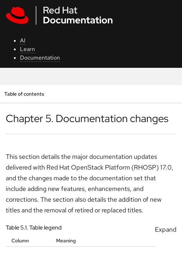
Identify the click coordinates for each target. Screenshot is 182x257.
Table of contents (24, 93)
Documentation (40, 57)
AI (22, 40)
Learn (27, 49)
